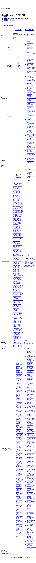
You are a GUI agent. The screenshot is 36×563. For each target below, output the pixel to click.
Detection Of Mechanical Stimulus (30, 462)
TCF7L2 (26, 266)
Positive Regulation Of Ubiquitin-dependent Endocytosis (19, 465)
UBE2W (15, 330)
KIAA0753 (20, 261)
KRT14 (18, 265)
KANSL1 (15, 261)
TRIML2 (15, 325)
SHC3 (14, 314)
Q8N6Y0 (15, 346)
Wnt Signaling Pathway (30, 106)
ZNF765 (19, 337)
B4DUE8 (15, 345)
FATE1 (18, 239)
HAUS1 (15, 253)
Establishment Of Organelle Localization (19, 487)
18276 (14, 342)
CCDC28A (20, 211)
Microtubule (19, 473)
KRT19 (14, 267)
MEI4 (17, 281)
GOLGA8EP (16, 249)
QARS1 (18, 302)
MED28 (19, 279)
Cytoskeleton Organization (19, 388)
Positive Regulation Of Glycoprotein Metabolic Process (31, 429)
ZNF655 (19, 336)
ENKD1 (15, 234)
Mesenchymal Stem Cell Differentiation (30, 488)
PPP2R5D (20, 300)
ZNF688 (15, 337)
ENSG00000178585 (28, 343)
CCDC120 (15, 206)
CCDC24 (15, 211)
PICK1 (17, 294)
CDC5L (15, 216)
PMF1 (19, 296)
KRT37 (14, 271)
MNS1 (18, 284)
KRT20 (18, 267)
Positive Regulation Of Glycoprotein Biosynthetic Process (30, 423)
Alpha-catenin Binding (30, 394)
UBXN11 (19, 330)
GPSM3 (15, 251)
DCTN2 (19, 227)
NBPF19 (26, 263)
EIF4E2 (19, 233)
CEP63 (18, 218)
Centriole (18, 455)
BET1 (14, 196)
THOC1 (15, 322)
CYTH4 (15, 227)
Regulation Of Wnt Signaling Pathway (31, 437)
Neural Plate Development (30, 542)
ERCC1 (19, 234)
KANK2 (20, 259)
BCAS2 (19, 194)
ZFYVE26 (15, 334)
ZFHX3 (19, 333)
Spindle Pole (19, 417)
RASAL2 (15, 304)
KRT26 (14, 269)
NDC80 (19, 288)
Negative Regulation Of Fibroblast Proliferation (30, 447)
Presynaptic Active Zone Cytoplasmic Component (31, 398)
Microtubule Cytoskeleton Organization (19, 403)
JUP (28, 259)
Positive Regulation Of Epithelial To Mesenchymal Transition (30, 531)
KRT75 (14, 274)
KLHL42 (20, 263)
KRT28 (14, 270)
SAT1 (19, 309)
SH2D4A (20, 313)
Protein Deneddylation (19, 492)
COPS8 (14, 223)
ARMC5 (19, 191)
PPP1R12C (15, 298)
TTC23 (14, 326)
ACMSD (20, 186)
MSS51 (31, 262)
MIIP (19, 282)
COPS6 (18, 222)
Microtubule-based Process (19, 393)
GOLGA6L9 (16, 247)
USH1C (15, 332)
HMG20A (18, 254)
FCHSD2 (18, 241)
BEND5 (25, 257)
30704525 (18, 177)
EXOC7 (15, 235)
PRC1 (14, 301)
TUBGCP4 (19, 328)
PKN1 (21, 294)
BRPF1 (18, 202)
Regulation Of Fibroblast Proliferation (30, 409)
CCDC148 (20, 207)
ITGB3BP (15, 259)
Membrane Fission (18, 490)
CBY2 (14, 204)
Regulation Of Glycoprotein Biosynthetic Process (30, 456)
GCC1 (20, 243)
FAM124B (15, 238)
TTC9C (18, 326)
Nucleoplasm (30, 43)
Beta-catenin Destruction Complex (30, 48)
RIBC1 (18, 305)
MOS (14, 285)
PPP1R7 (20, 298)
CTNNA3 (19, 223)
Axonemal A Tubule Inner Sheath (19, 476)
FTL (18, 242)
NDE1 (14, 289)
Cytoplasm (29, 44)
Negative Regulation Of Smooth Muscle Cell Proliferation (31, 132)
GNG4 (18, 246)
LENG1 (15, 275)
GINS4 (33, 258)
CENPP (14, 218)
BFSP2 (18, 198)
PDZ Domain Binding (19, 67)
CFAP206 (18, 219)
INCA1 (25, 259)
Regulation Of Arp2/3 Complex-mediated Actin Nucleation (19, 514)
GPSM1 (20, 250)
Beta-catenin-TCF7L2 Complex (31, 366)
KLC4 (17, 262)
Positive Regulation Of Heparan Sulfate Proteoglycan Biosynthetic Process (30, 361)
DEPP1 (18, 229)
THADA (19, 321)
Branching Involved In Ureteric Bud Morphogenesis (30, 85)
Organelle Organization (19, 396)
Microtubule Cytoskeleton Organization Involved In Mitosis (19, 505)
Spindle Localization (19, 445)
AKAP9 (18, 187)
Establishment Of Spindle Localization (19, 437)
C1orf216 (15, 203)
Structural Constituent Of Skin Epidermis (19, 379)
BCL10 (14, 195)
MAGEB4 (15, 277)
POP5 (17, 297)
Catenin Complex (31, 356)
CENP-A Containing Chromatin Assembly (18, 496)
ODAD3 (19, 292)
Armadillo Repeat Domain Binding (31, 68)
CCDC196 (20, 208)
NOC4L (18, 290)
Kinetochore (19, 457)
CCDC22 (20, 210)
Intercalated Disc (31, 480)
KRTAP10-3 (27, 261)
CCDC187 (15, 208)
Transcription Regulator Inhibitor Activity (31, 71)
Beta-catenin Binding (30, 65)
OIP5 (14, 293)
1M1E (28, 348)
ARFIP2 (15, 191)
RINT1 (18, 306)
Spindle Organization (19, 510)
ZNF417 (20, 334)
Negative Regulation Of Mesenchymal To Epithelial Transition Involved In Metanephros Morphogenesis (31, 508)
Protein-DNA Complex (30, 386)
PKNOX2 (15, 296)
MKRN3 (15, 284)
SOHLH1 (21, 316)
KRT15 (14, 266)
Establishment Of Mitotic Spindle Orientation (19, 429)
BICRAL (15, 199)
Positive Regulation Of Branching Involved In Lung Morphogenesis (31, 537)
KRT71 (18, 273)
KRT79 (18, 274)
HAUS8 (19, 253)
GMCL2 (15, 246)
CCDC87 (15, 214)
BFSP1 (14, 198)
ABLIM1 (15, 186)
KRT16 (18, 266)
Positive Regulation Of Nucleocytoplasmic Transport (31, 546)
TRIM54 (19, 324)
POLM (14, 297)
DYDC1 (15, 233)
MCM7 (14, 278)
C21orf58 (20, 203)
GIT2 (20, 245)
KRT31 (18, 270)
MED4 (14, 281)
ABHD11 (15, 184)
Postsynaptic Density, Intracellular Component (30, 415)
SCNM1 (15, 310)
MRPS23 (18, 285)
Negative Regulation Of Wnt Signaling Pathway (31, 110)
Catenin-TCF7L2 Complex (31, 352)
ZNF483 (15, 336)
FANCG (15, 239)
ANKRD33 (15, 188)
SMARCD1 (19, 314)
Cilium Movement (18, 531)
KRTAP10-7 (33, 261)
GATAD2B (15, 243)
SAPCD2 (15, 309)
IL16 (14, 257)
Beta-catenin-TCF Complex (31, 401)
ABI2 (19, 184)
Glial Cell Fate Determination (30, 466)
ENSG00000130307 (17, 343)
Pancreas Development (30, 435)
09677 (25, 342)
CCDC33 (15, 212)
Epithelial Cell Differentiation (19, 433)
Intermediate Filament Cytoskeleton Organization (19, 370)
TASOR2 (20, 318)
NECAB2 (18, 289)
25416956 (12, 20)
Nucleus (28, 41)
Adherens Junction (31, 459)
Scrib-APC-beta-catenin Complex (31, 519)
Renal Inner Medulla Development (30, 516)
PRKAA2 (18, 301)
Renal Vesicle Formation (30, 526)
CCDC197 (15, 210)
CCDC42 (20, 212)
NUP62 (14, 292)
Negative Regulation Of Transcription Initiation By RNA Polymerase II (31, 141)
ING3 (19, 257)
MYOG (14, 286)
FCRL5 (14, 242)
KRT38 (18, 271)
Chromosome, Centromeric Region (19, 453)
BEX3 (20, 196)
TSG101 (19, 325)
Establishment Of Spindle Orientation (19, 420)
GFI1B (17, 245)
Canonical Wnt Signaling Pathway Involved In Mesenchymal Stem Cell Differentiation (31, 471)
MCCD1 (20, 277)
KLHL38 (15, 263)
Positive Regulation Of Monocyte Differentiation (30, 121)
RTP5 (18, 308)
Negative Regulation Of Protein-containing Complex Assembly (31, 115)
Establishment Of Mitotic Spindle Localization (19, 441)
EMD (30, 258)
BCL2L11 (19, 195)
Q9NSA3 (26, 346)
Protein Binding (18, 64)
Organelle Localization (19, 449)
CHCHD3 (15, 221)
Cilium (17, 536)
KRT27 (18, 269)
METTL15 (15, 282)
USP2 (18, 332)
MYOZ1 (19, 286)
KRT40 (14, 273)
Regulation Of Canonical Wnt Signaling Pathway (31, 405)
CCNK (14, 215)
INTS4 (18, 258)
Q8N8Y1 (20, 346)
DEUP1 (15, 230)
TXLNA (15, 329)
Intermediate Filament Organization (19, 366)
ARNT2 (15, 192)
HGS (14, 254)
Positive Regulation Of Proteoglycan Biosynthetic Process (30, 378)
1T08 (31, 348)
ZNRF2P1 (15, 338)
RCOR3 (19, 304)
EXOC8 (19, 235)
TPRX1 (14, 324)
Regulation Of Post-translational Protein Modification (19, 527)
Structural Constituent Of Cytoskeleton (19, 414)
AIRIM (14, 187)
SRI (17, 317)
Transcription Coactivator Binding (30, 60)
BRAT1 (14, 202)
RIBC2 (14, 306)
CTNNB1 (26, 258)
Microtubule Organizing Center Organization (19, 424)
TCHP (19, 320)
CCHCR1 (20, 214)
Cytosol (28, 45)
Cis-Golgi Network (18, 519)
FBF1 (14, 241)
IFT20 (21, 255)
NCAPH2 (15, 288)
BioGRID (6, 25)
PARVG (17, 293)
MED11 (15, 279)
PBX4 (14, 294)
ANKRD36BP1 (16, 190)
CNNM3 (20, 221)
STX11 (20, 317)
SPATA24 (32, 265)
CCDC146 (15, 207)
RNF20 (14, 308)
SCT (18, 310)
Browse (5, 16)
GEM (14, 245)
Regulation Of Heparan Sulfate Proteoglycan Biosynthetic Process (30, 371)
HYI (19, 255)
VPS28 (21, 332)
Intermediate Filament (19, 390)
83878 (14, 340)
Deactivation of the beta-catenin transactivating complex (31, 160)
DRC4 (14, 231)
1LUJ (25, 348)
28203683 (29, 180)
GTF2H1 (19, 251)
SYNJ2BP (15, 318)
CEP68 (14, 219)
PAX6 (21, 293)
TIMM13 (19, 322)
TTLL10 (15, 328)
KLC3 (14, 262)
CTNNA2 (30, 257)
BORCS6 (19, 200)
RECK (14, 305)
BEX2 (17, 196)
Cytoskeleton (19, 363)
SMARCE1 (15, 316)
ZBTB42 (15, 333)
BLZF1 (14, 200)
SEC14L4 (15, 312)
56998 (25, 340)
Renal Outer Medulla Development (30, 523)
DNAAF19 (19, 230)
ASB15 (18, 192)
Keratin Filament (18, 382)
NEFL (14, 290)
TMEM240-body (31, 476)
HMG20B (15, 255)
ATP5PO (15, 194)
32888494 (29, 172)
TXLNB (19, 329)
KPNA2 (15, 265)
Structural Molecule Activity (18, 399)
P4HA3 (25, 265)
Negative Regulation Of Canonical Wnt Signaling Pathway (31, 152)
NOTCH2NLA (31, 263)
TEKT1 (14, 321)
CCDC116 (18, 204)
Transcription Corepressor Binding (30, 483)
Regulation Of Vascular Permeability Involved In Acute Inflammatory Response (31, 92)
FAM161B (20, 238)
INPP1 (14, 258)
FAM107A (15, 237)
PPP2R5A (15, 300)
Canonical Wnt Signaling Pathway (31, 136)
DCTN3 (15, 229)
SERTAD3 (15, 313)
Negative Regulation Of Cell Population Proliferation (31, 98)
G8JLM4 (20, 345)
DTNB (17, 231)
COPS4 (14, 222)
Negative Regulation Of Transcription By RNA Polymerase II (31, 79)
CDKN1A (19, 216)
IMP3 (16, 257)
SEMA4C (20, 312)
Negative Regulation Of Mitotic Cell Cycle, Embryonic (31, 498)
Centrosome (19, 406)
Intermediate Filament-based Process (19, 375)
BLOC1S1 (19, 199)
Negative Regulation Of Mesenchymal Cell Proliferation (31, 147)
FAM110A (20, 237)
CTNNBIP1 (29, 30)
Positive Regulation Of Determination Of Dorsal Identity (31, 492)
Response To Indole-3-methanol (31, 389)
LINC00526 (20, 275)
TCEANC (15, 320)
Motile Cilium (19, 447)
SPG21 (14, 317)
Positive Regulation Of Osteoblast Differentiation (30, 126)
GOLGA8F (15, 250)
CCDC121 (20, 206)
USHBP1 (18, 30)
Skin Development (31, 485)
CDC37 (18, 215)
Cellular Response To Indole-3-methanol (31, 383)
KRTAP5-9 (26, 262)
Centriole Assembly (18, 534)
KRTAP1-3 (32, 259)
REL (28, 265)
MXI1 (21, 285)
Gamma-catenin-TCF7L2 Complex (31, 478)
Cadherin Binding (31, 433)
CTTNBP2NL (16, 226)
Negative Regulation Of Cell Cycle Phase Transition (19, 481)
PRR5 (14, 302)
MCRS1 (18, 278)
